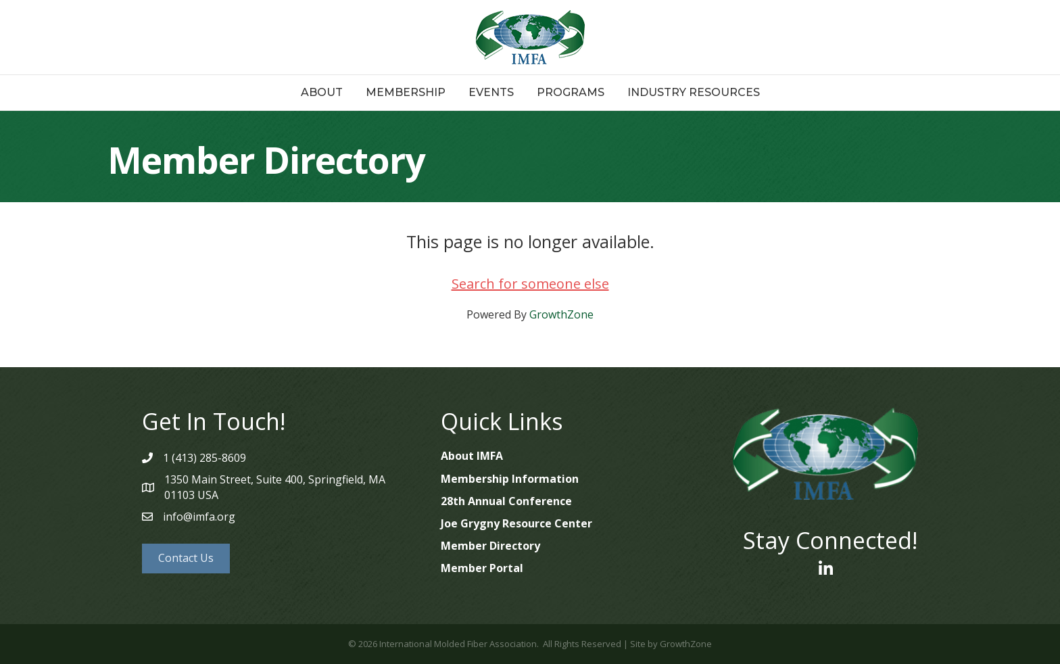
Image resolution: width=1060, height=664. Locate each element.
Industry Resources (693, 92)
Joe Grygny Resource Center (516, 523)
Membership (405, 92)
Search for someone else (530, 284)
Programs (570, 92)
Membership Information (510, 478)
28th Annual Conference (506, 501)
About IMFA (472, 455)
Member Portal (482, 568)
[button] (186, 558)
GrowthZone (561, 314)
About (322, 92)
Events (491, 92)
